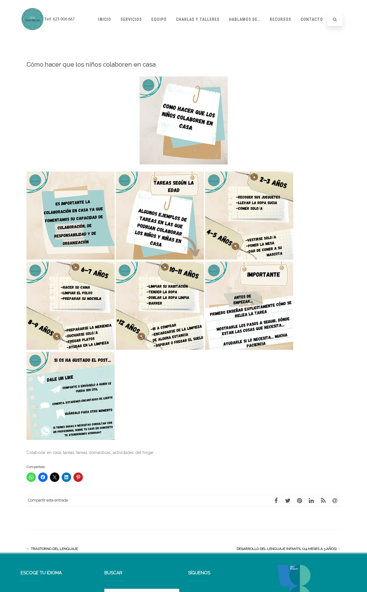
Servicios (131, 19)
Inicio (104, 19)
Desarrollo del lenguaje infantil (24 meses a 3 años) (289, 549)
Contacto (312, 19)
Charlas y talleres (197, 19)
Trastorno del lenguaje (52, 549)
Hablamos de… (244, 19)
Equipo (159, 19)
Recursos (280, 19)
